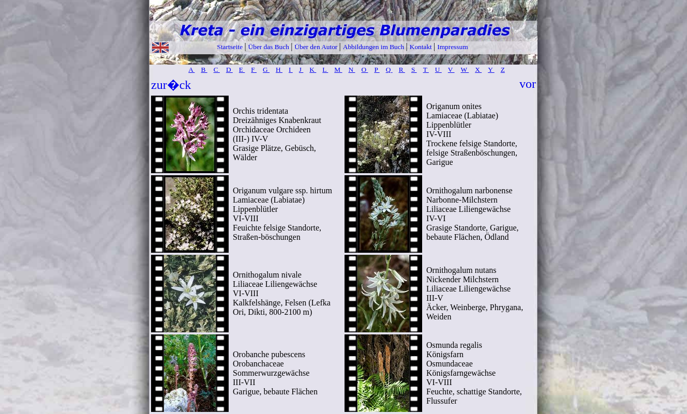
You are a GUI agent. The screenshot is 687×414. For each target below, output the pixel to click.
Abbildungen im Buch (374, 47)
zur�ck (171, 84)
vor (527, 83)
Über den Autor (316, 47)
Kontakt (422, 47)
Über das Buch (269, 47)
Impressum (452, 47)
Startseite (230, 47)
